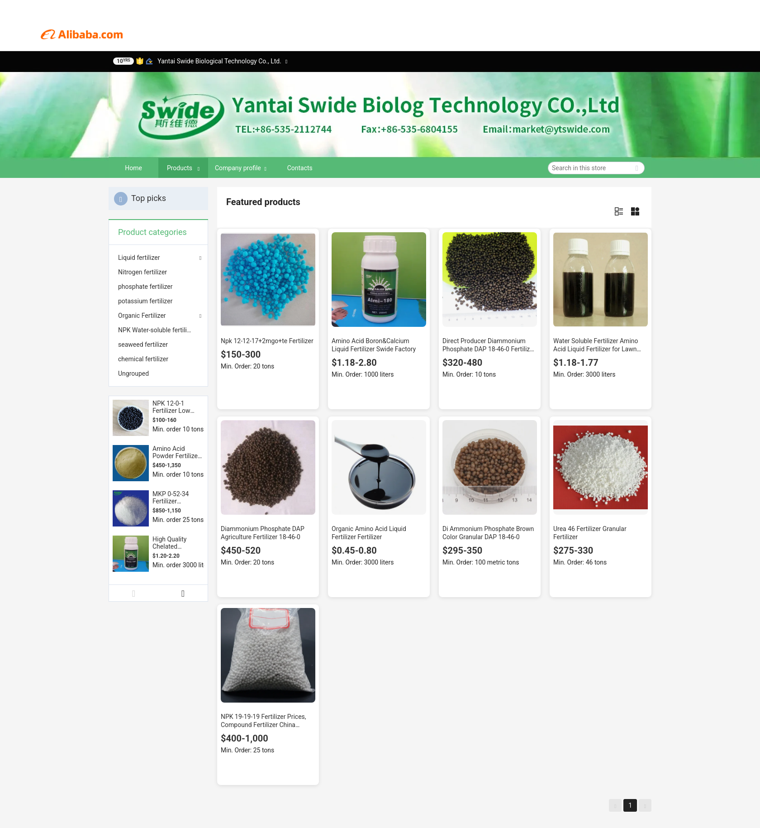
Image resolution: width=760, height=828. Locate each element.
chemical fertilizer (143, 359)
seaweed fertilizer (143, 344)
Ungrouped (133, 373)
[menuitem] (158, 272)
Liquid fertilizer (139, 257)
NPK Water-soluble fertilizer (156, 330)
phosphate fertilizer (145, 286)
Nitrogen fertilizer (142, 272)
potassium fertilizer (145, 301)
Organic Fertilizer (142, 315)
